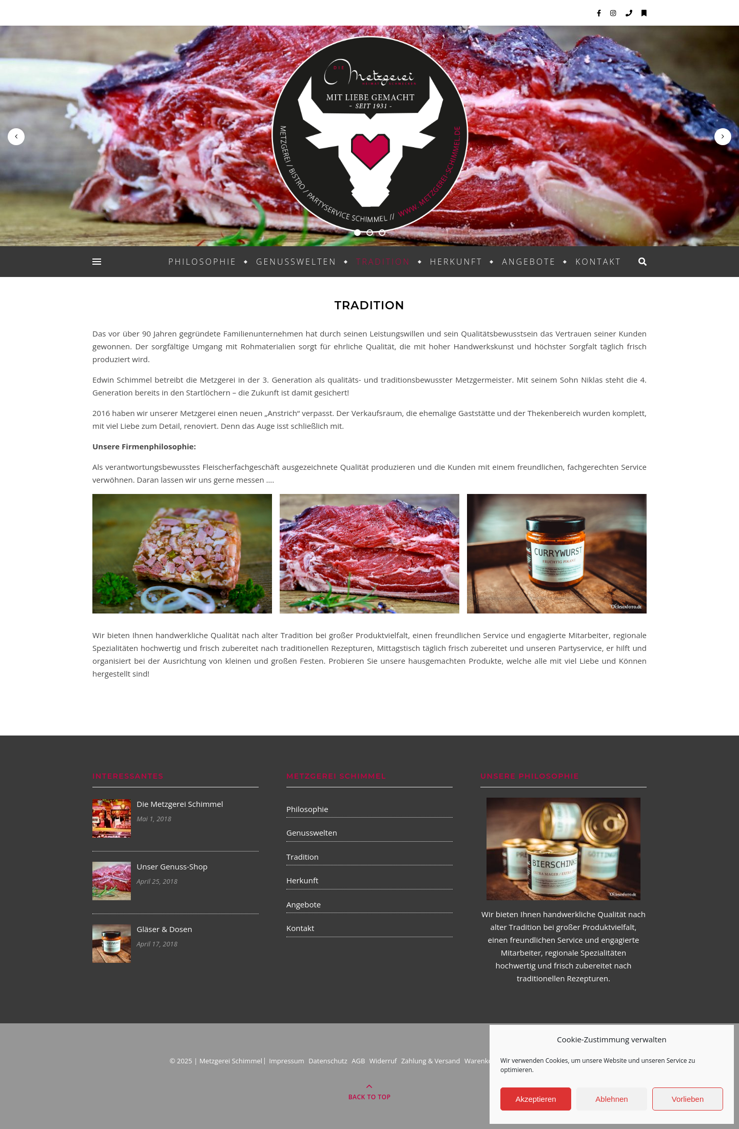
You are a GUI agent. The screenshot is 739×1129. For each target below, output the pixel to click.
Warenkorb (481, 1060)
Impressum (286, 1060)
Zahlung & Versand (430, 1060)
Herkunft (456, 261)
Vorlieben (688, 1099)
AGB (358, 1060)
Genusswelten (296, 261)
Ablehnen (611, 1099)
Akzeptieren (535, 1099)
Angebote (529, 261)
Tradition (383, 261)
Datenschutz (327, 1060)
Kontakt (598, 261)
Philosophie (202, 261)
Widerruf (383, 1060)
